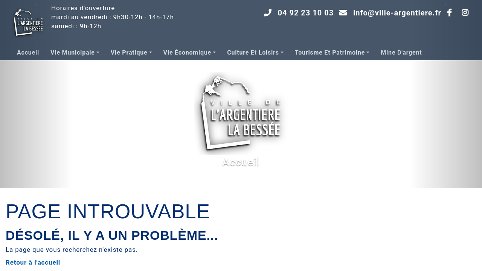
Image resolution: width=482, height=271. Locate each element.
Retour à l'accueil (33, 262)
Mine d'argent (401, 52)
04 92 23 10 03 (306, 12)
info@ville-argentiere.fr (397, 12)
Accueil (28, 52)
